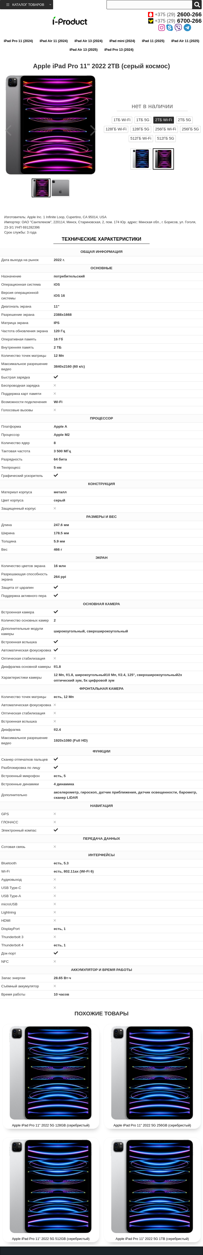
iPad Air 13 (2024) (89, 41)
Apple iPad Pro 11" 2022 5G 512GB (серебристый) (51, 1239)
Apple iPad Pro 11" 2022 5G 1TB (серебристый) (152, 1239)
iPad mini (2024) (122, 41)
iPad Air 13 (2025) (84, 50)
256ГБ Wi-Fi (165, 129)
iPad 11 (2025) (153, 41)
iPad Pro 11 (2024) (18, 41)
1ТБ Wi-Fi (122, 120)
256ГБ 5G (190, 129)
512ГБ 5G (165, 138)
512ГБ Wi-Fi (140, 138)
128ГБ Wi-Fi (116, 129)
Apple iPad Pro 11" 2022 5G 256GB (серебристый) (152, 1125)
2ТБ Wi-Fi (163, 120)
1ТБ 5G (142, 120)
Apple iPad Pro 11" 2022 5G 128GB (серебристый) (51, 1125)
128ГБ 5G (140, 129)
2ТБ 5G (184, 120)
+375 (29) (175, 14)
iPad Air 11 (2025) (185, 41)
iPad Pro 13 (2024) (118, 50)
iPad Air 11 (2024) (54, 41)
